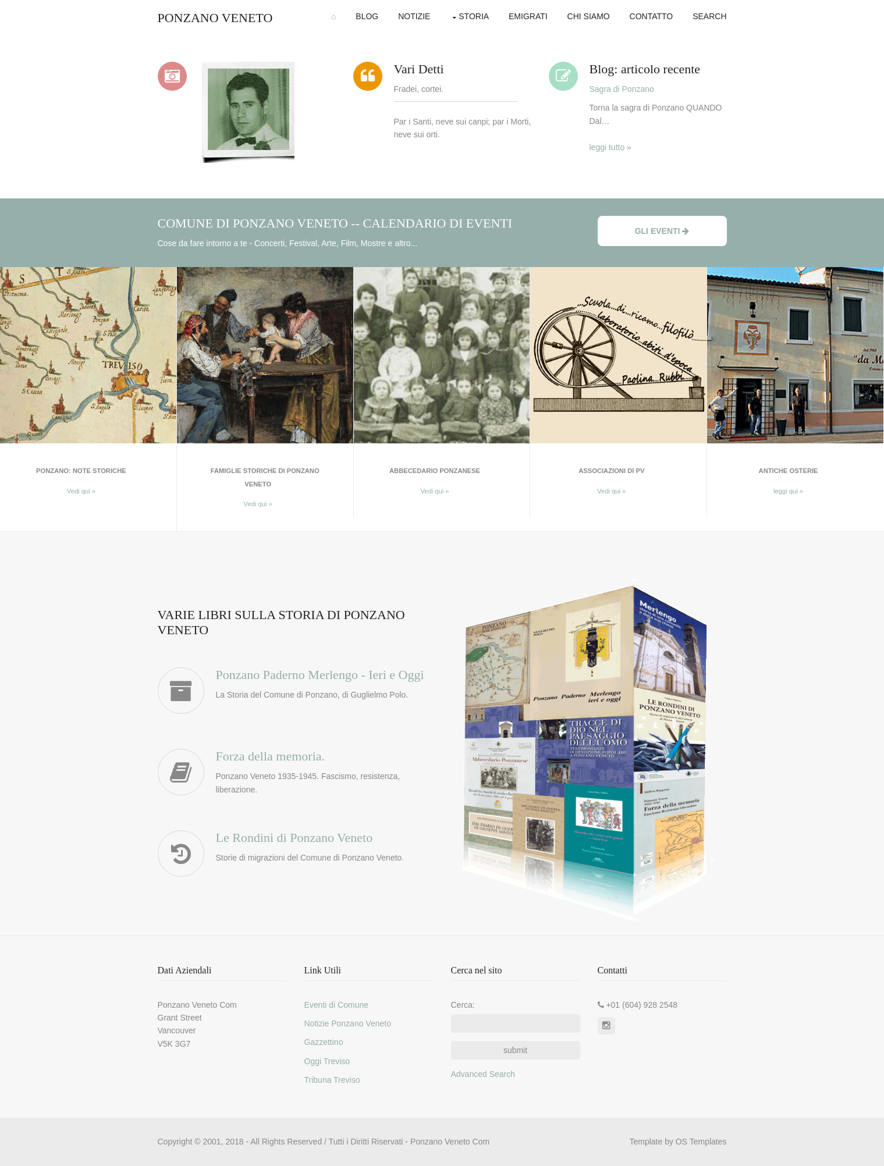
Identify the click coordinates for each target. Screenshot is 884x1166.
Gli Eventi (662, 231)
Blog (367, 16)
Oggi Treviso (327, 1061)
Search (709, 16)
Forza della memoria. (270, 756)
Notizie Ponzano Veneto (347, 1023)
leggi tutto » (610, 147)
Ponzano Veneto (215, 17)
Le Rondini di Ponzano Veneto (294, 837)
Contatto (651, 16)
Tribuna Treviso (332, 1080)
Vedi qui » (81, 491)
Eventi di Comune (336, 1004)
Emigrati (528, 16)
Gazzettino (323, 1042)
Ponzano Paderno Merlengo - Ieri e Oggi (320, 674)
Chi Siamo (588, 16)
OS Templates (701, 1141)
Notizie (414, 16)
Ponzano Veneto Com (449, 1141)
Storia (474, 16)
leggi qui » (788, 491)
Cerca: (463, 1004)
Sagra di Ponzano (622, 89)
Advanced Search (483, 1074)
